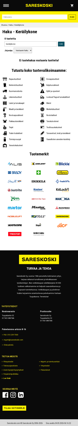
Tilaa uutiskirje (14, 408)
